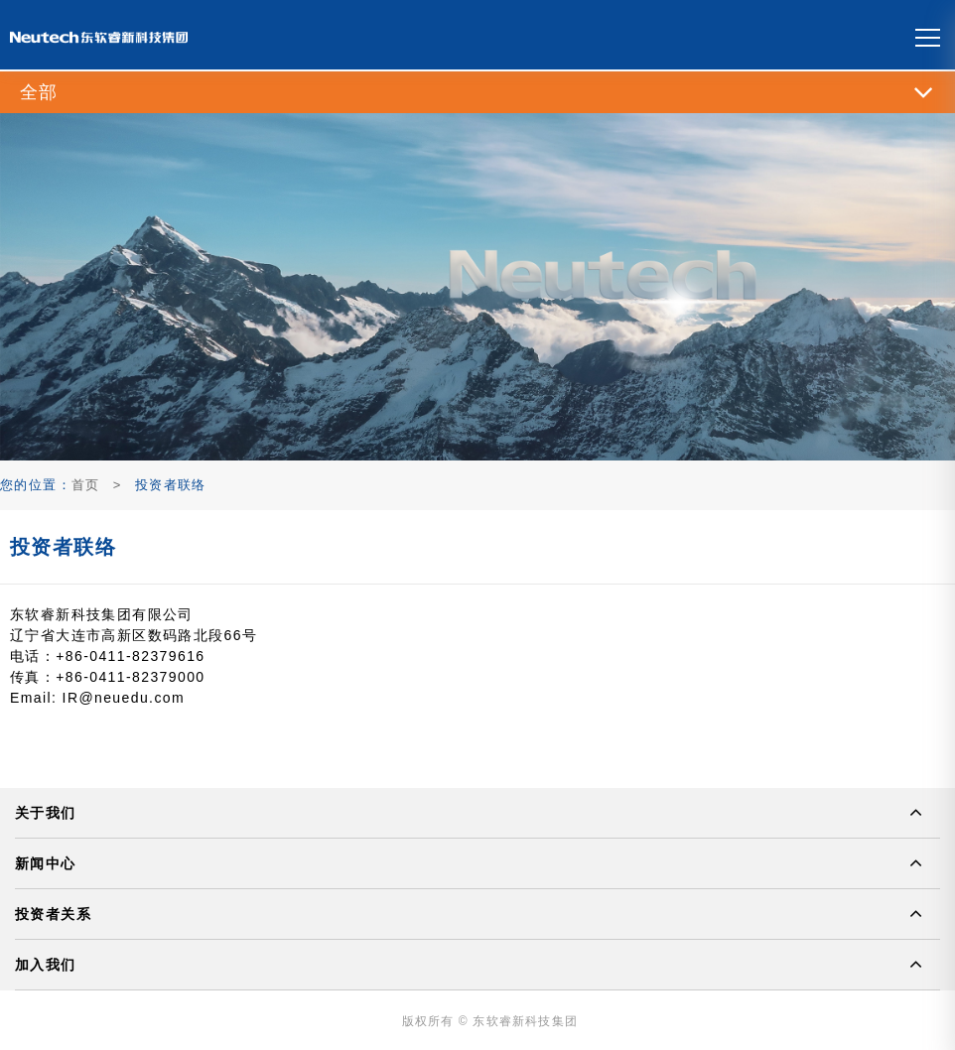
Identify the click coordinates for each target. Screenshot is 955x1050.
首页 (85, 484)
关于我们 (45, 813)
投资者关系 (53, 914)
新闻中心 (45, 863)
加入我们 (45, 965)
